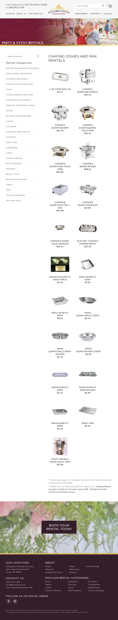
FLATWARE (11, 126)
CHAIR (9, 89)
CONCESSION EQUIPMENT (18, 100)
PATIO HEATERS (14, 164)
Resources (74, 569)
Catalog (10, 14)
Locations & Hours (53, 572)
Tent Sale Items (13, 201)
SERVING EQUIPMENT (16, 179)
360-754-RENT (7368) (36, 5)
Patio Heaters (74, 591)
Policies (73, 572)
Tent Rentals (35, 14)
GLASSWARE (12, 148)
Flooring (72, 585)
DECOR (9, 111)
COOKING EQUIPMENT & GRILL (21, 105)
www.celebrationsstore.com (19, 588)
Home (48, 566)
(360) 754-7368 (13, 582)
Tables (48, 585)
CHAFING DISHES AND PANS (19, 84)
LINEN (9, 153)
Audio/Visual (94, 588)
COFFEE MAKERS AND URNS (19, 95)
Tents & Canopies (96, 591)
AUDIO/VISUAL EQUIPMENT (19, 74)
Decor (71, 588)
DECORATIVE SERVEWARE (18, 116)
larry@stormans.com (15, 585)
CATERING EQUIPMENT (17, 79)
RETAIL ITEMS (13, 174)
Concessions (94, 585)
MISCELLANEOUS (14, 158)
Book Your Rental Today (59, 527)
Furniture (92, 582)
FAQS (71, 566)
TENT (8, 190)
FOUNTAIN (11, 137)
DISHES (9, 121)
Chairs (48, 582)
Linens (48, 588)
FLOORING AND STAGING (18, 132)
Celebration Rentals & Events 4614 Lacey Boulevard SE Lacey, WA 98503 (20, 569)
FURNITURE (11, 142)
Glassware (73, 582)
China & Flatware (53, 591)
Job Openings (92, 566)
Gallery (107, 14)
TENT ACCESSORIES (15, 195)
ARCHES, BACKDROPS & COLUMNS (22, 68)
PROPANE (10, 169)
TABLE (9, 185)
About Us (22, 14)
